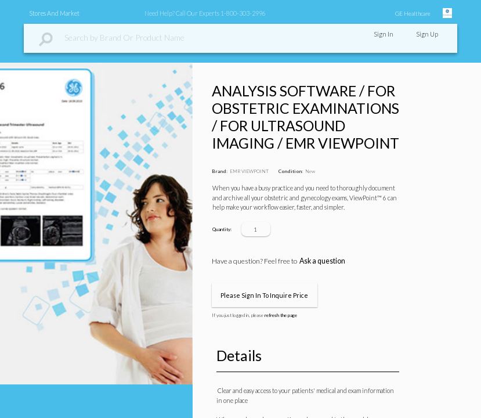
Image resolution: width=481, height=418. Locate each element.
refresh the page (281, 315)
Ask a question (322, 261)
